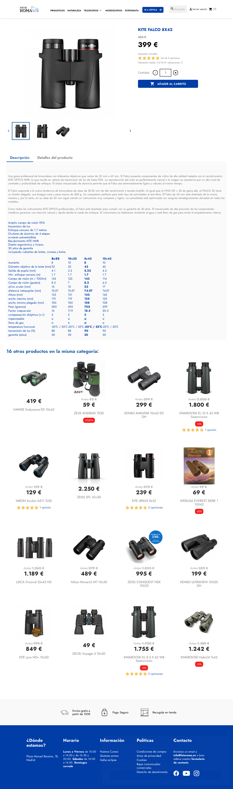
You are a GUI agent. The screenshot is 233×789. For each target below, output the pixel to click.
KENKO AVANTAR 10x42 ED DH (144, 415)
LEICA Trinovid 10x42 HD (34, 582)
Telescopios (91, 10)
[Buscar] (178, 9)
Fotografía (132, 10)
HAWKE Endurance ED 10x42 (33, 409)
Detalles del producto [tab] (55, 157)
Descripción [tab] (19, 157)
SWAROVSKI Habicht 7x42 (199, 657)
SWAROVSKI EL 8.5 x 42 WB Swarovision (144, 659)
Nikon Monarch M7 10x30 (89, 582)
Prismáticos (57, 10)
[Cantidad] (165, 73)
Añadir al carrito (168, 84)
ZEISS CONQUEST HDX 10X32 (144, 584)
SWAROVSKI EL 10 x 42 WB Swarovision (199, 415)
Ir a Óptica (150, 9)
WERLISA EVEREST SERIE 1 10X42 (199, 502)
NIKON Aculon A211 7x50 (34, 500)
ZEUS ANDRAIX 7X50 (89, 413)
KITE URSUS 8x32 (144, 500)
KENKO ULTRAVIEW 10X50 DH (199, 584)
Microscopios (113, 10)
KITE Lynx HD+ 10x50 (34, 657)
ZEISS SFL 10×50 (89, 497)
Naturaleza (74, 10)
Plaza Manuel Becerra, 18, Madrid (42, 758)
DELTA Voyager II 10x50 (88, 653)
